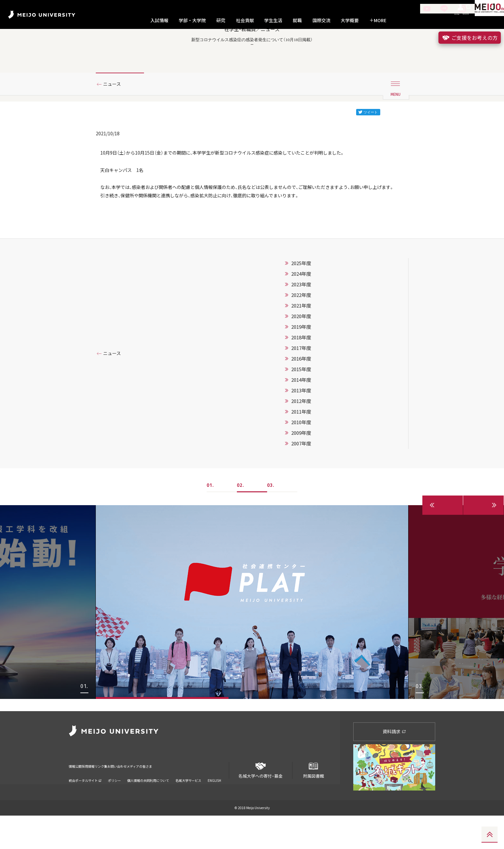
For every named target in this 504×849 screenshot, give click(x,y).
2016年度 (301, 404)
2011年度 (301, 457)
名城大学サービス (188, 805)
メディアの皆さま (199, 795)
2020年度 (301, 362)
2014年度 (301, 425)
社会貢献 (245, 20)
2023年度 (301, 330)
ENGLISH (214, 805)
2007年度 (301, 489)
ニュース (114, 113)
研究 (220, 20)
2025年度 (301, 309)
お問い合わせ (160, 795)
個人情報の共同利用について (148, 805)
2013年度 (301, 436)
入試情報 (159, 20)
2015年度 (301, 415)
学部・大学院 (192, 20)
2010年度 (301, 468)
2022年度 (301, 340)
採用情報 (103, 795)
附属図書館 (313, 801)
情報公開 (77, 795)
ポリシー (114, 805)
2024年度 (301, 319)
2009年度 (301, 478)
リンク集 (130, 795)
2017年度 (301, 394)
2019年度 (301, 372)
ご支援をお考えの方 (470, 37)
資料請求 (394, 765)
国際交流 (321, 20)
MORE (377, 20)
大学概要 (350, 20)
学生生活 (273, 20)
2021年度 (301, 351)
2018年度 (301, 383)
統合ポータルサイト (85, 805)
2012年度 (301, 447)
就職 (297, 20)
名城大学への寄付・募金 (260, 801)
